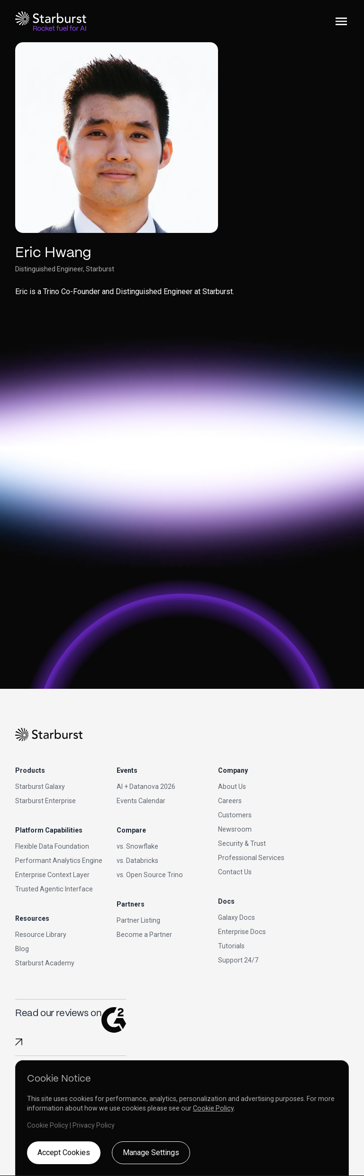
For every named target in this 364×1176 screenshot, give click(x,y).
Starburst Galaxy (40, 786)
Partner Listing (138, 920)
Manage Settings (151, 1152)
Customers (235, 815)
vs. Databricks (137, 860)
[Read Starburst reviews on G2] (18, 1042)
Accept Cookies (63, 1152)
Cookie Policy (213, 1108)
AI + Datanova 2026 (146, 786)
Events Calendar (141, 801)
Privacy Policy (94, 1125)
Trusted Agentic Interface (54, 889)
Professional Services (251, 857)
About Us (232, 786)
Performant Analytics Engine (58, 860)
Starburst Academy (44, 963)
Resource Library (40, 934)
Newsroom (235, 829)
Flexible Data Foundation (52, 846)
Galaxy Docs (236, 917)
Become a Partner (144, 934)
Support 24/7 (238, 960)
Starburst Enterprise (45, 801)
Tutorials (231, 946)
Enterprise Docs (242, 931)
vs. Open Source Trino (150, 875)
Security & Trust (242, 843)
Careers (230, 801)
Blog (22, 949)
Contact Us (235, 872)
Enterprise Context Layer (52, 875)
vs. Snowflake (137, 846)
